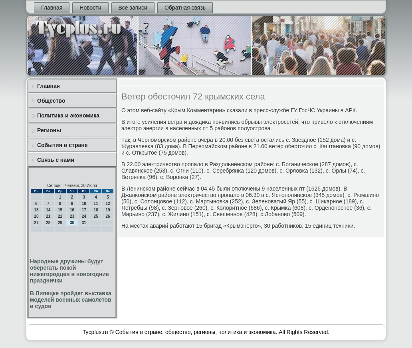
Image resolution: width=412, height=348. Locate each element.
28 (48, 223)
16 (72, 210)
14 (48, 210)
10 (84, 203)
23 (72, 216)
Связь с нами (55, 160)
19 (107, 210)
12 (107, 203)
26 (107, 216)
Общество (51, 100)
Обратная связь (185, 7)
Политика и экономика (68, 115)
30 (72, 223)
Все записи (133, 7)
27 (36, 223)
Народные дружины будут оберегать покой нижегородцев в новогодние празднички (69, 271)
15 (60, 210)
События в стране (62, 145)
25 (96, 216)
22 (60, 216)
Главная (51, 7)
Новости (90, 7)
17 (84, 210)
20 (36, 216)
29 (60, 223)
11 (96, 203)
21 (48, 216)
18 (96, 210)
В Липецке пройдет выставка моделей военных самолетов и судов (70, 299)
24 (84, 216)
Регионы (49, 130)
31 (84, 223)
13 (36, 210)
